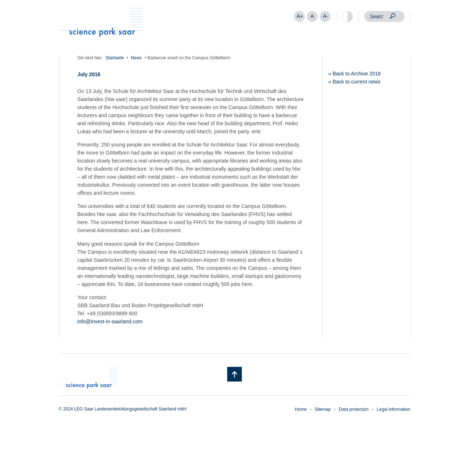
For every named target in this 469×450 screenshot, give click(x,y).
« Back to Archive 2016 (354, 74)
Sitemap (323, 409)
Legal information (393, 409)
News (136, 57)
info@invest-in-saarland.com (110, 321)
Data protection (354, 409)
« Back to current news (354, 82)
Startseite (115, 57)
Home (301, 409)
